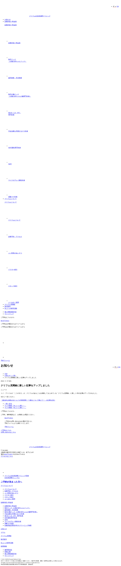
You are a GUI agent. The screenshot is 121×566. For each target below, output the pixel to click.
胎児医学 (8, 306)
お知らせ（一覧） (11, 375)
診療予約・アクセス (64, 229)
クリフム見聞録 (10, 304)
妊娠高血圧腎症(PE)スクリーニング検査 (18, 525)
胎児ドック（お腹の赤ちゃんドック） (64, 53)
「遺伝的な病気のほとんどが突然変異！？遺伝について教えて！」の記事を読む (28, 400)
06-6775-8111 (5, 321)
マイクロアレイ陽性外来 (64, 173)
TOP (6, 374)
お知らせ (8, 19)
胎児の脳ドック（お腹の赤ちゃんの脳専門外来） (64, 88)
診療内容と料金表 (11, 21)
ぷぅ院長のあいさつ (64, 246)
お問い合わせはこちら (8, 432)
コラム (3, 532)
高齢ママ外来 (64, 189)
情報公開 (8, 552)
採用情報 (4, 546)
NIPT (64, 157)
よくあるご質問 (64, 295)
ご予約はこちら (6, 430)
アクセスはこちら (7, 456)
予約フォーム (5, 360)
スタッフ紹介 (64, 279)
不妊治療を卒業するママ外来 (64, 124)
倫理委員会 (8, 550)
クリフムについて (11, 199)
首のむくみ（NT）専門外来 (64, 106)
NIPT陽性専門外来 (64, 140)
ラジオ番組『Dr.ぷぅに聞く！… (15, 405)
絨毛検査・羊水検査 (64, 70)
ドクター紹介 (64, 262)
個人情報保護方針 (11, 312)
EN (118, 6)
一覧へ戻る (8, 403)
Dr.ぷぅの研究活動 (11, 308)
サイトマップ (9, 314)
